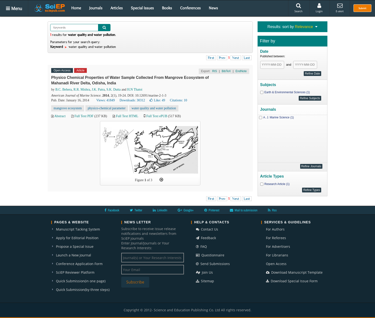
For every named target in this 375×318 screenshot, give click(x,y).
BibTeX (226, 71)
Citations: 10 (178, 100)
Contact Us (207, 229)
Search (298, 8)
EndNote (241, 71)
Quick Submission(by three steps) (83, 289)
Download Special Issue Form (292, 281)
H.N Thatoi (135, 89)
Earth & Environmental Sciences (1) (287, 92)
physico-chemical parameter (107, 108)
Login (319, 8)
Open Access (276, 263)
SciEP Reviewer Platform (75, 272)
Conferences (190, 8)
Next (235, 58)
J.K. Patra (98, 89)
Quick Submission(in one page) (80, 281)
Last (247, 58)
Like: (157, 100)
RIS (214, 71)
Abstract (60, 116)
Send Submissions (213, 263)
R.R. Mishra (81, 89)
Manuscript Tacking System (78, 229)
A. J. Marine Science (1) (278, 117)
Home (76, 8)
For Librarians (277, 255)
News (213, 8)
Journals (95, 8)
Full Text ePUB (156, 116)
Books (167, 8)
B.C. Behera (63, 89)
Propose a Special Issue (75, 246)
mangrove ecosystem (68, 108)
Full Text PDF (84, 116)
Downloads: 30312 (132, 100)
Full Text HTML (127, 116)
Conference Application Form (79, 263)
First (211, 58)
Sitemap (205, 281)
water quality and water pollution (154, 108)
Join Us (204, 272)
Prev (222, 58)
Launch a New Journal (73, 255)
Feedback (206, 238)
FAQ (201, 246)
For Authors (275, 229)
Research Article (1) (277, 184)
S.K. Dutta (113, 89)
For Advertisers (278, 246)
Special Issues (142, 8)
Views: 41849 (105, 100)
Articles (116, 8)
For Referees (276, 238)
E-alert (340, 8)
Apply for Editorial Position (77, 238)
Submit (362, 8)
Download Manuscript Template (294, 272)
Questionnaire (210, 255)
